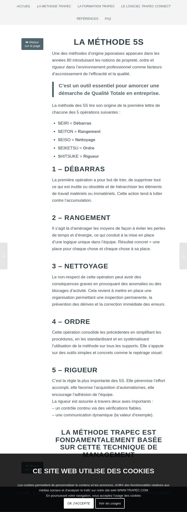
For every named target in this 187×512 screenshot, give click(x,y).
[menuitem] (23, 6)
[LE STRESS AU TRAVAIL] (4, 256)
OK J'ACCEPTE (78, 503)
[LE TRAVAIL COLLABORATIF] (183, 256)
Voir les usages (110, 503)
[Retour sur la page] (32, 44)
